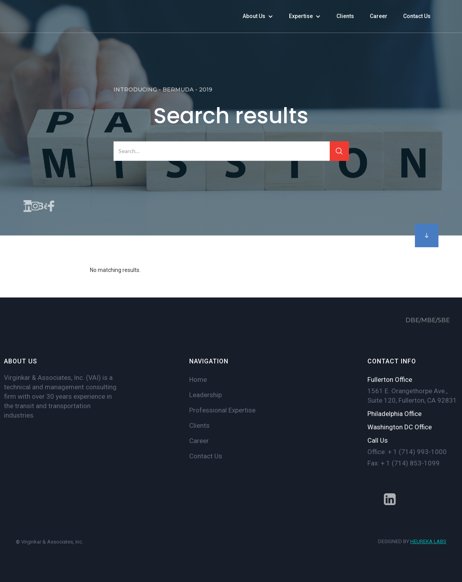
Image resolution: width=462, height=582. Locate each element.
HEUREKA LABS (428, 541)
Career (199, 441)
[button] (258, 16)
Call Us (377, 440)
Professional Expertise (222, 410)
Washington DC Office (399, 427)
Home (198, 379)
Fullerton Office (389, 379)
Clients (199, 425)
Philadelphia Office (394, 414)
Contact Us (205, 456)
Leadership (205, 395)
